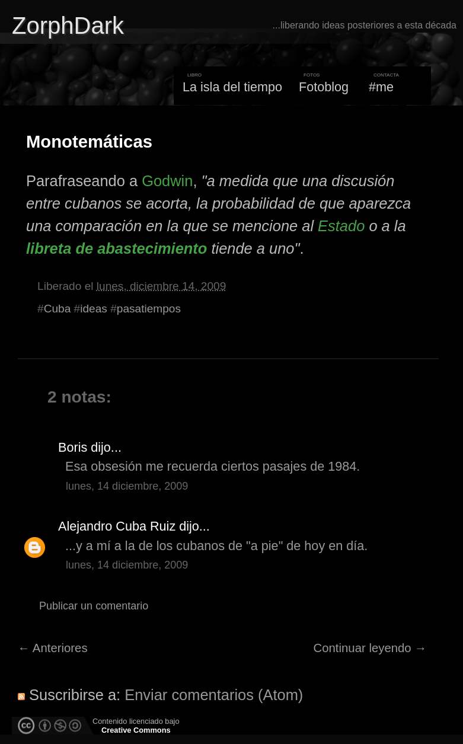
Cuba (57, 308)
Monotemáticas (89, 141)
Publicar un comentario (93, 606)
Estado (341, 226)
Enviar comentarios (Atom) (213, 694)
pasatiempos (149, 308)
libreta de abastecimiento (116, 248)
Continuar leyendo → (370, 647)
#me (381, 86)
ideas (93, 308)
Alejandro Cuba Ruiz (116, 526)
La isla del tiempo (232, 86)
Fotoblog (324, 86)
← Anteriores (53, 647)
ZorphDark (68, 25)
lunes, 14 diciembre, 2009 (127, 486)
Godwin (167, 181)
